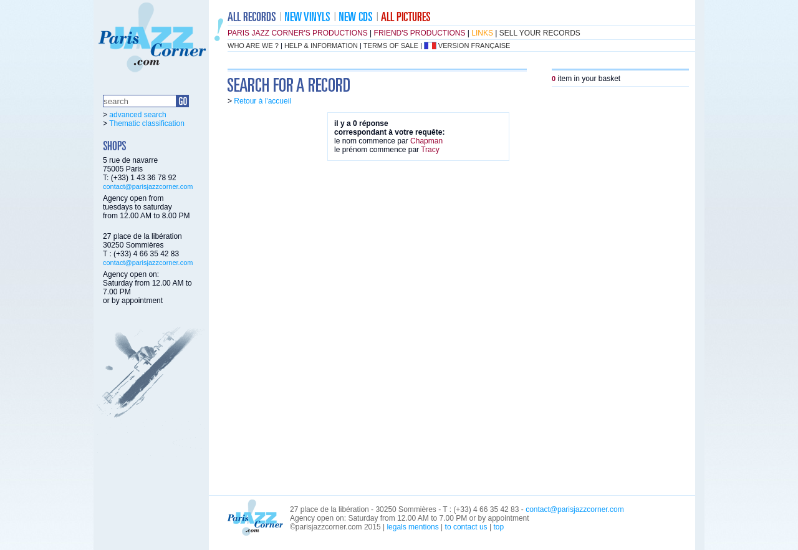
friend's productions (420, 33)
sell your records (539, 33)
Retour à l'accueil (262, 101)
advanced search (137, 114)
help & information (321, 45)
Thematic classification (147, 123)
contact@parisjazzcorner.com (148, 186)
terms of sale (390, 45)
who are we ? (253, 45)
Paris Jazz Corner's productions (298, 33)
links (482, 33)
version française (474, 45)
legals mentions (412, 527)
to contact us (466, 527)
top (498, 527)
